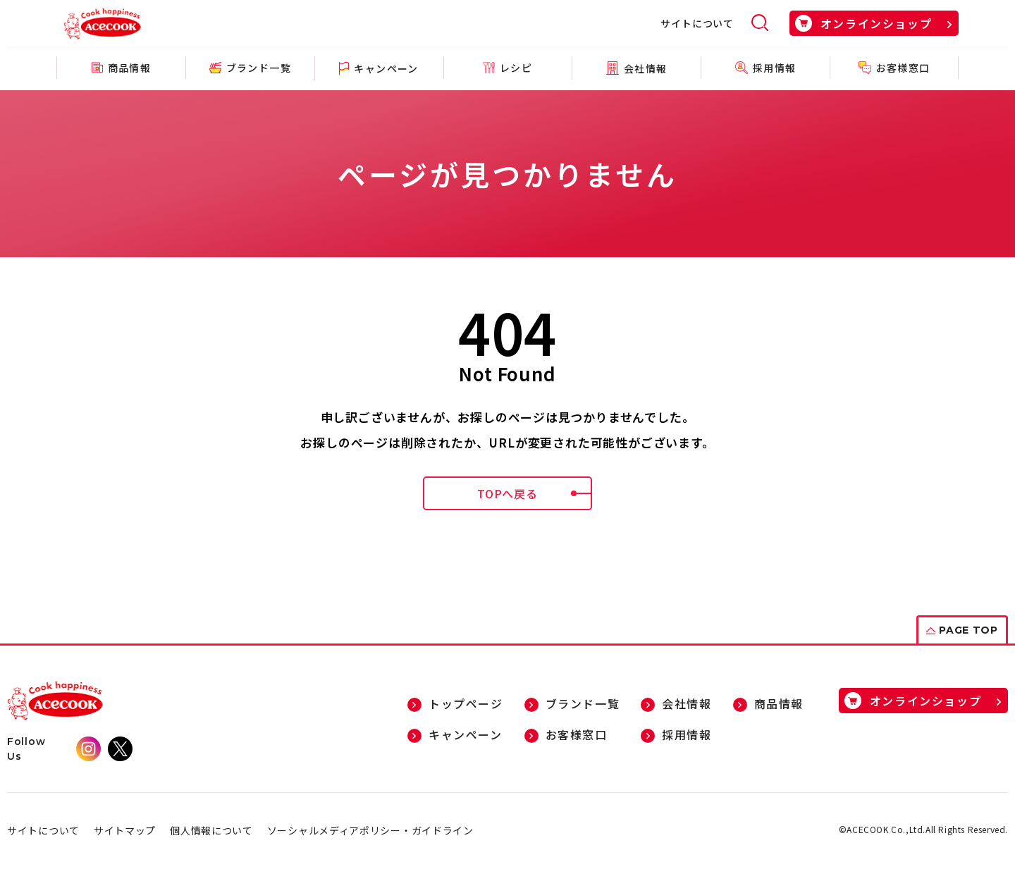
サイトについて (697, 23)
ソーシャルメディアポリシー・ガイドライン (370, 830)
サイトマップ (125, 830)
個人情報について (211, 830)
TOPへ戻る (534, 493)
